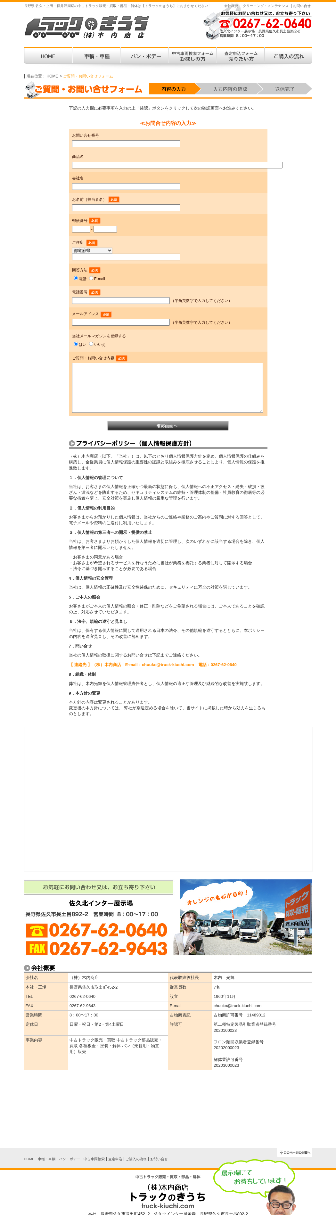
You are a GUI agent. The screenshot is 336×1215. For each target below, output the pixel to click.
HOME (52, 76)
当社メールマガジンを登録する (99, 336)
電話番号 (86, 292)
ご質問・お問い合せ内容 (99, 358)
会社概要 (231, 6)
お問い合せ (302, 6)
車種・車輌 (46, 1159)
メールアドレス (92, 314)
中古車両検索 (94, 1159)
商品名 (78, 156)
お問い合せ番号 (85, 135)
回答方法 (86, 270)
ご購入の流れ (136, 1159)
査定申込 (115, 1159)
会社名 (78, 178)
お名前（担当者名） (96, 199)
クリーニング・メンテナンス (266, 6)
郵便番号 (86, 220)
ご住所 (78, 242)
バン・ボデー (69, 1159)
